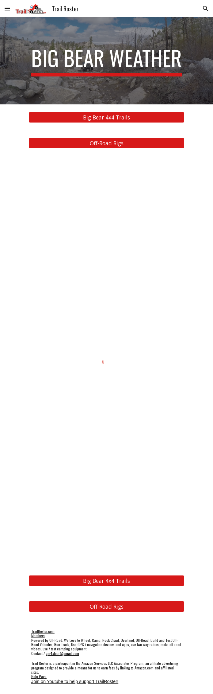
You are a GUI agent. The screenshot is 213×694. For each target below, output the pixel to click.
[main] (106, 61)
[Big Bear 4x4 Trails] (106, 117)
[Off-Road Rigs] (106, 143)
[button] (7, 8)
